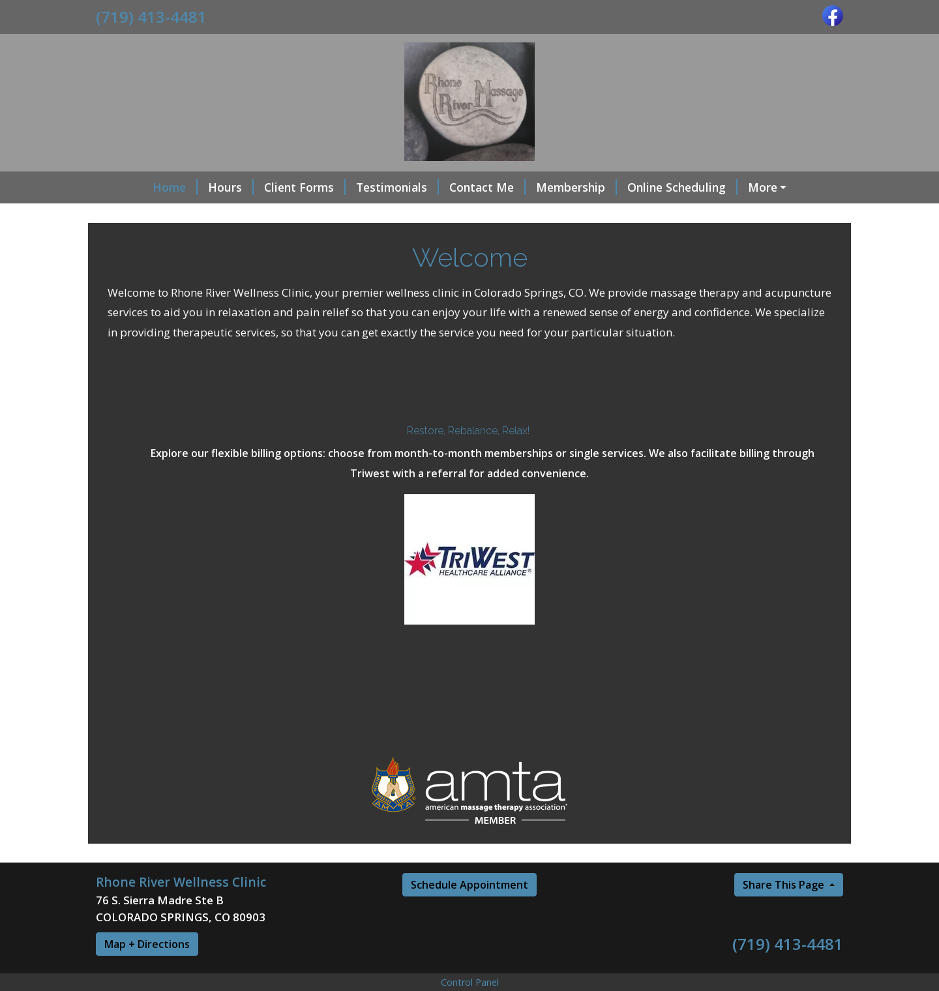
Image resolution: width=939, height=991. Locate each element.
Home (128, 187)
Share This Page (785, 913)
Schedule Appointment (469, 913)
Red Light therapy (757, 187)
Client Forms (258, 187)
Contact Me (441, 187)
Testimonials (351, 187)
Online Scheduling (636, 187)
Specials (128, 215)
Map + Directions (147, 972)
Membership (530, 187)
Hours (184, 187)
